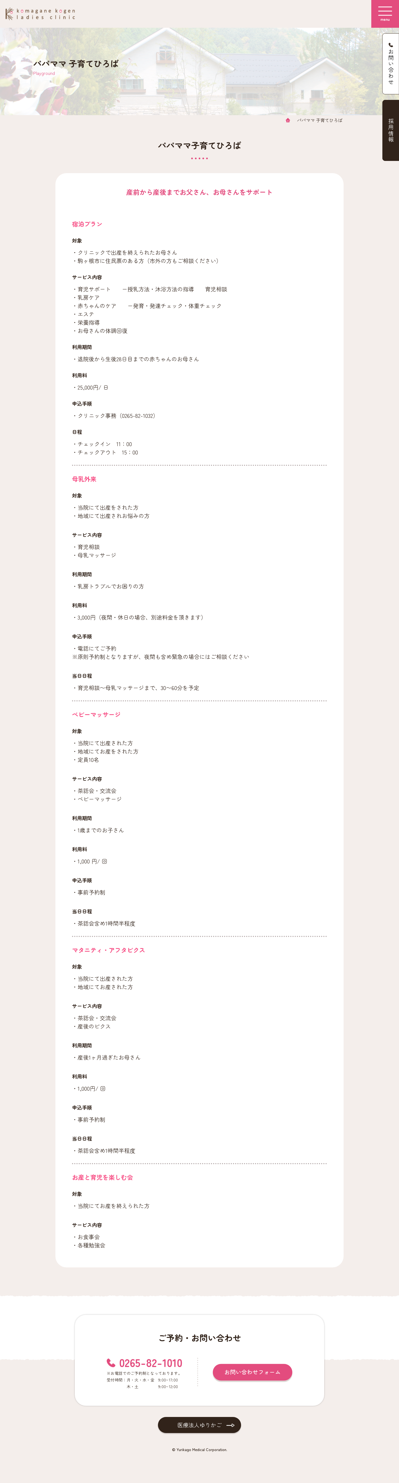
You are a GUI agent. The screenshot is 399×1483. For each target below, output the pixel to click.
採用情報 (391, 130)
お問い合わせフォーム (252, 1372)
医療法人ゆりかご (199, 1425)
